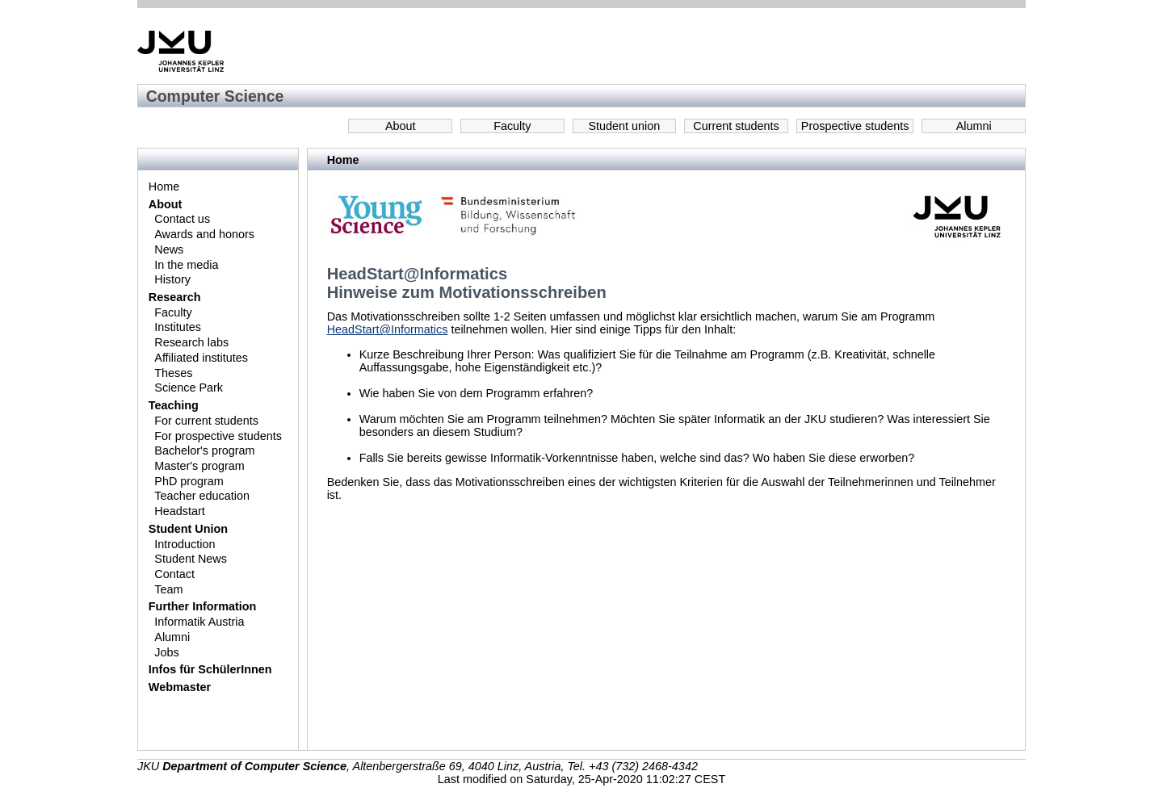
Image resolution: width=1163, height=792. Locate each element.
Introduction (184, 544)
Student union (625, 125)
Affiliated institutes (201, 357)
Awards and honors (204, 234)
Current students (736, 125)
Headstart (179, 511)
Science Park (188, 387)
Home (164, 186)
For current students (206, 420)
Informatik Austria (199, 621)
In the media (186, 264)
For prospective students (218, 436)
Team (168, 589)
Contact (174, 574)
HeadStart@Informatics (387, 329)
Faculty (512, 125)
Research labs (191, 342)
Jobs (166, 652)
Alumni (974, 125)
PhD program (189, 481)
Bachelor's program (204, 450)
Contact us (182, 218)
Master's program (199, 465)
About (400, 125)
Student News (190, 558)
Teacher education (202, 495)
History (172, 279)
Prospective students (855, 125)
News (168, 249)
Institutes (177, 327)
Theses (173, 373)
